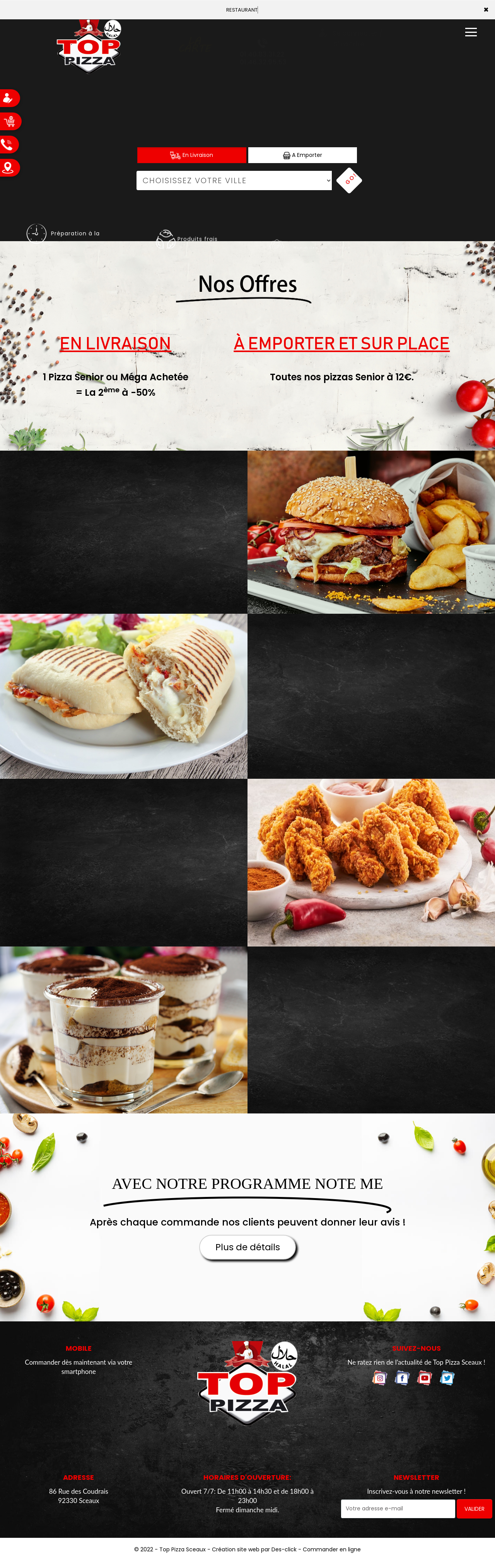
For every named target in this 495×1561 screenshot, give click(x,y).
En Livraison (191, 155)
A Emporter (302, 155)
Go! (350, 178)
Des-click (284, 1549)
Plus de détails (247, 1247)
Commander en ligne (332, 1549)
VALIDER (474, 1509)
